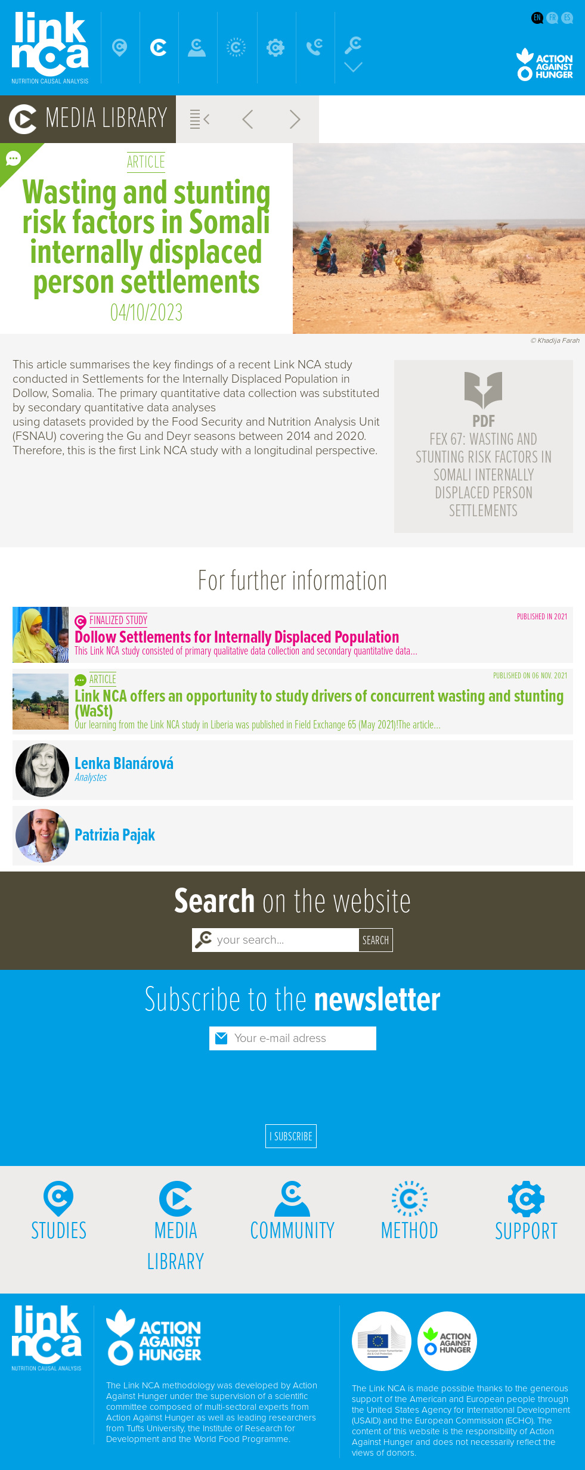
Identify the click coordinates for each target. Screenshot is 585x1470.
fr (552, 18)
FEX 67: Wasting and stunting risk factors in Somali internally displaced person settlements (484, 467)
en (537, 18)
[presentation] (292, 1085)
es (567, 18)
